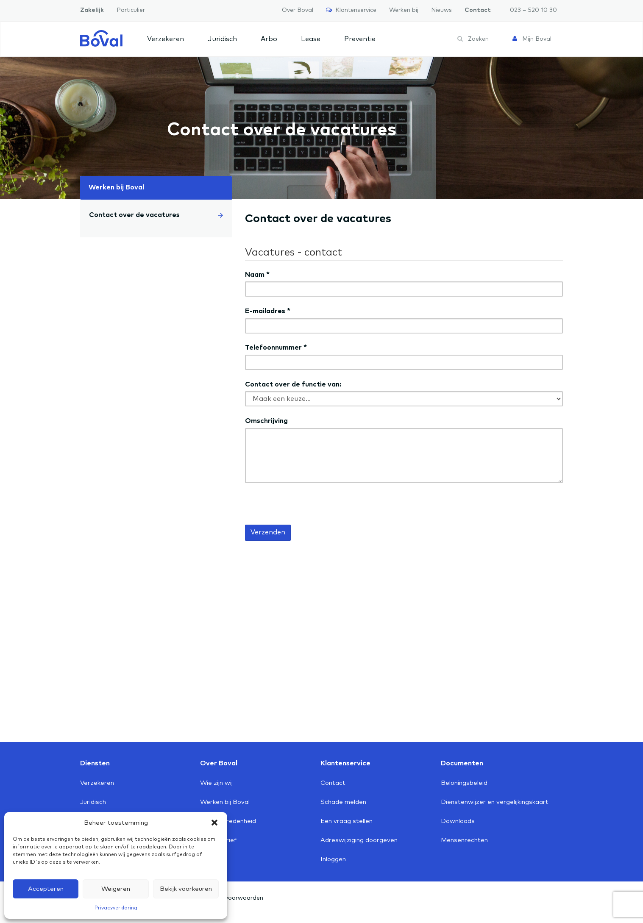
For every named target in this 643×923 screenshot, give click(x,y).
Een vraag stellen (346, 821)
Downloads (458, 821)
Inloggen (333, 859)
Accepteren (46, 889)
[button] (214, 822)
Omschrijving (266, 420)
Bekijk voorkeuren (186, 889)
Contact (478, 10)
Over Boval (297, 10)
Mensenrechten (464, 840)
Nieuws (441, 10)
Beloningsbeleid (464, 783)
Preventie (360, 39)
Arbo (269, 39)
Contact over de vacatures (156, 214)
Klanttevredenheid (228, 821)
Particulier (131, 10)
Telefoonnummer (276, 347)
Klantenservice (351, 10)
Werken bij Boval (116, 187)
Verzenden (268, 532)
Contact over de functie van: (293, 384)
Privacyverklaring (116, 908)
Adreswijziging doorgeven (359, 840)
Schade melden (343, 802)
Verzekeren (165, 39)
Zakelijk (92, 10)
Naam (257, 274)
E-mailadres (267, 311)
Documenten (462, 763)
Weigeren (115, 889)
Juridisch (222, 39)
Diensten (95, 763)
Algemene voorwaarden (229, 898)
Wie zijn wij (216, 783)
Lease (310, 39)
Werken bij (403, 10)
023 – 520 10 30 (533, 10)
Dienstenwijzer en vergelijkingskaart (494, 802)
